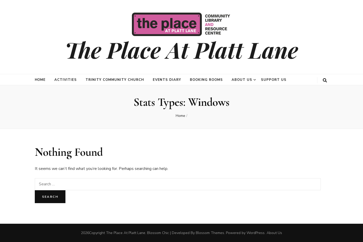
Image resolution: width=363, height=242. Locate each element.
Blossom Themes (210, 232)
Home (40, 79)
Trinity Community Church (115, 79)
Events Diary (167, 79)
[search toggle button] (325, 80)
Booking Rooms (206, 79)
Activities (65, 79)
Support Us (273, 79)
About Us (242, 79)
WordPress (256, 232)
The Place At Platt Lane (181, 49)
